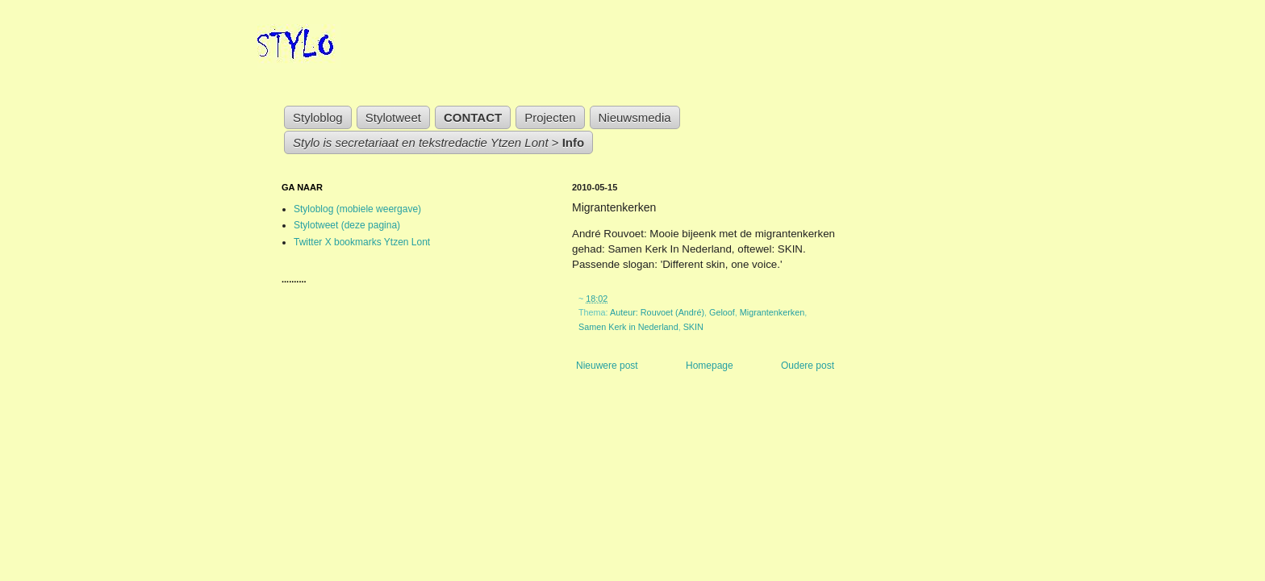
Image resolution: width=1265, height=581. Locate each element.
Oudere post (807, 365)
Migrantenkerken (772, 312)
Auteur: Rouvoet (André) (657, 312)
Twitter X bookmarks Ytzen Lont (362, 242)
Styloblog (318, 117)
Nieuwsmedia (635, 117)
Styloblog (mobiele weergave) (357, 209)
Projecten (549, 117)
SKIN (693, 327)
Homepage (709, 365)
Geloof (722, 312)
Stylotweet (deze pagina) (347, 225)
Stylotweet (393, 117)
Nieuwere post (607, 365)
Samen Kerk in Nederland (628, 327)
